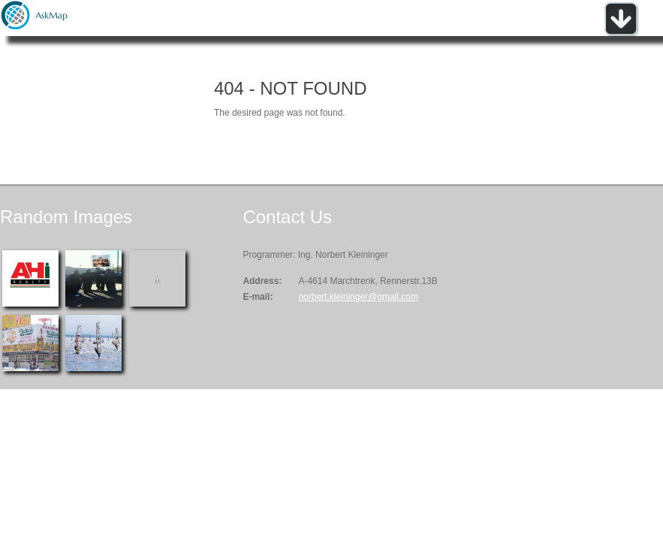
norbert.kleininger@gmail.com (358, 297)
